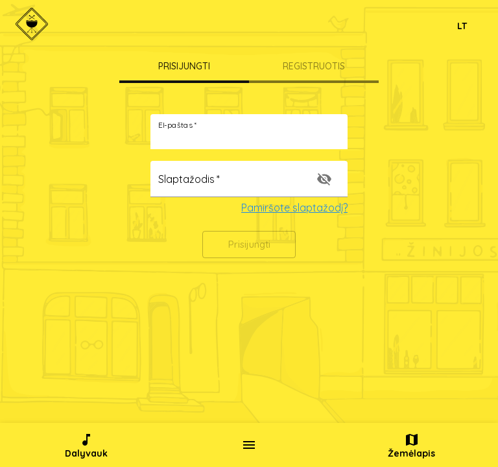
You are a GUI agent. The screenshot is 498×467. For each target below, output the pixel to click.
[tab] (184, 67)
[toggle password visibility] (324, 179)
